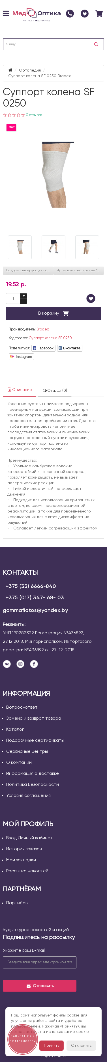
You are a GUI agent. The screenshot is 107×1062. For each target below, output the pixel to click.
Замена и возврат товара (33, 718)
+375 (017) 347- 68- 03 (35, 597)
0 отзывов (34, 115)
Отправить (40, 986)
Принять (51, 1046)
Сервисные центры (27, 751)
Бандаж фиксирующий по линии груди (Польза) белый (30, 270)
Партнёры (17, 903)
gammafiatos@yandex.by (35, 610)
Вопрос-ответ (22, 707)
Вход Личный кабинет (29, 838)
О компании (19, 762)
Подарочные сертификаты (35, 740)
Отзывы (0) (54, 390)
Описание (19, 390)
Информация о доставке (32, 773)
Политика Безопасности (32, 784)
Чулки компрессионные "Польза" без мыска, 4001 (80, 270)
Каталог (15, 729)
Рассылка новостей (27, 871)
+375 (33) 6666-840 (31, 586)
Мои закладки (21, 860)
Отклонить (81, 1046)
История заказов (24, 849)
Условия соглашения (28, 795)
